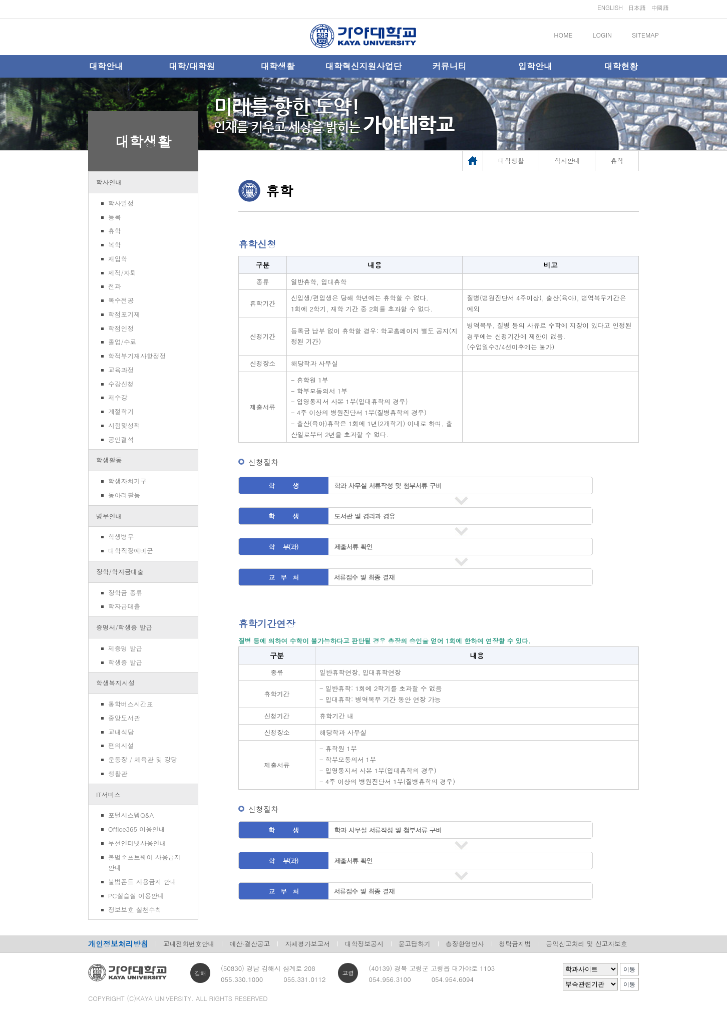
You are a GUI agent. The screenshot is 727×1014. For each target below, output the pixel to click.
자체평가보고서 (307, 943)
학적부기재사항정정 (137, 356)
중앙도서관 (124, 718)
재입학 (117, 258)
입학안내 (535, 66)
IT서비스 (108, 794)
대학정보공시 (364, 943)
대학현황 (621, 66)
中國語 (660, 7)
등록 (114, 217)
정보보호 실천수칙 (135, 909)
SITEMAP (645, 35)
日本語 (637, 7)
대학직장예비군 (130, 550)
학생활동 (109, 460)
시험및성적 (124, 425)
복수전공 (121, 300)
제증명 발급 (125, 648)
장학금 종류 (125, 592)
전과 (114, 286)
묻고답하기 (415, 943)
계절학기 (121, 411)
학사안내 (109, 182)
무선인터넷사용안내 (137, 843)
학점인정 (121, 328)
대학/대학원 (192, 66)
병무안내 (109, 516)
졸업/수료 (122, 342)
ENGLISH (610, 7)
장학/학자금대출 (120, 571)
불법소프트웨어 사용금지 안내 (144, 862)
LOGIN (602, 35)
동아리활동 (124, 495)
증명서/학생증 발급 (124, 627)
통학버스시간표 (130, 704)
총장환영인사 (465, 943)
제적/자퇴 (122, 272)
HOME (563, 35)
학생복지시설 (115, 683)
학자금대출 (124, 606)
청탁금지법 (515, 943)
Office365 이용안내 (136, 829)
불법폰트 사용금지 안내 (142, 881)
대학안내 (106, 66)
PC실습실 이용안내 (136, 895)
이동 (629, 969)
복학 (114, 244)
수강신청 (121, 384)
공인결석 (121, 439)
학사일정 (121, 203)
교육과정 (121, 370)
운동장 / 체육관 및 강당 (142, 759)
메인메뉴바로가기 (0, 0)
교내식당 (121, 732)
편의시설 (121, 745)
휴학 (114, 230)
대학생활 (278, 66)
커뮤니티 (449, 66)
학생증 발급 (125, 662)
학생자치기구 (127, 481)
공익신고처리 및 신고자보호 (586, 943)
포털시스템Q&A (131, 815)
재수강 (117, 397)
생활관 (117, 773)
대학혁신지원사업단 (363, 66)
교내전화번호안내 (188, 943)
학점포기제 (124, 314)
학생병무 (121, 536)
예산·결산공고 (249, 943)
